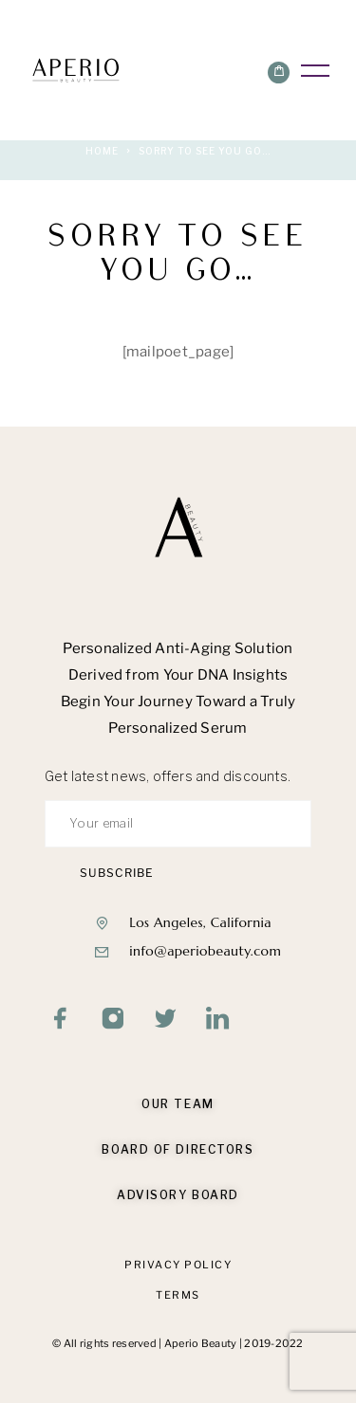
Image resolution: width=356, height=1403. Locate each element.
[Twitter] (166, 1020)
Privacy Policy (178, 1264)
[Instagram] (113, 1020)
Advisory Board (178, 1195)
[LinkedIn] (218, 1020)
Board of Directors (177, 1149)
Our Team (177, 1104)
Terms (178, 1295)
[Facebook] (61, 1020)
